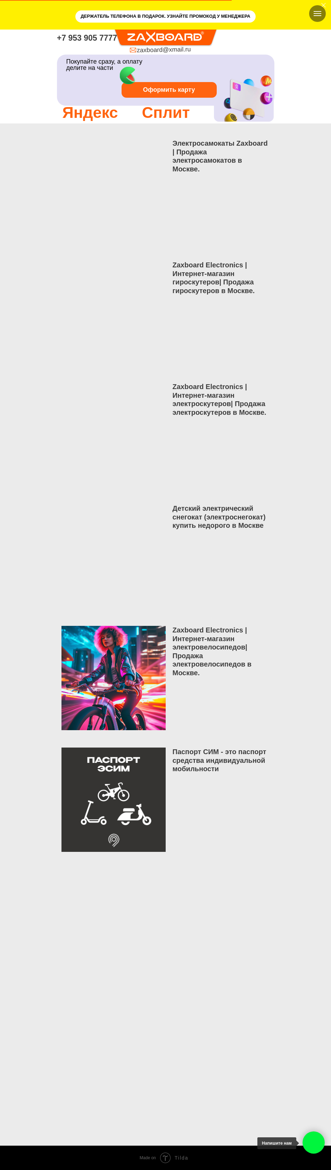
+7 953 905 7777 (87, 37)
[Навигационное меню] (317, 13)
